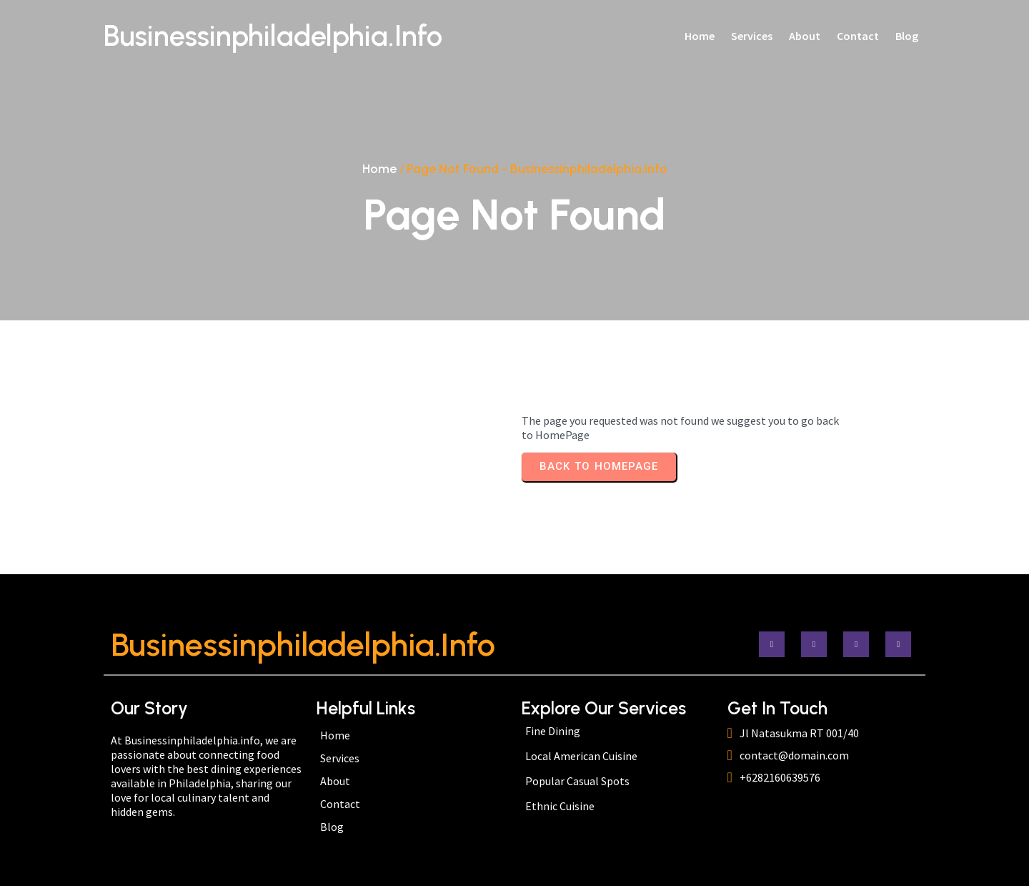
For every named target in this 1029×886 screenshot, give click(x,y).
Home (379, 169)
